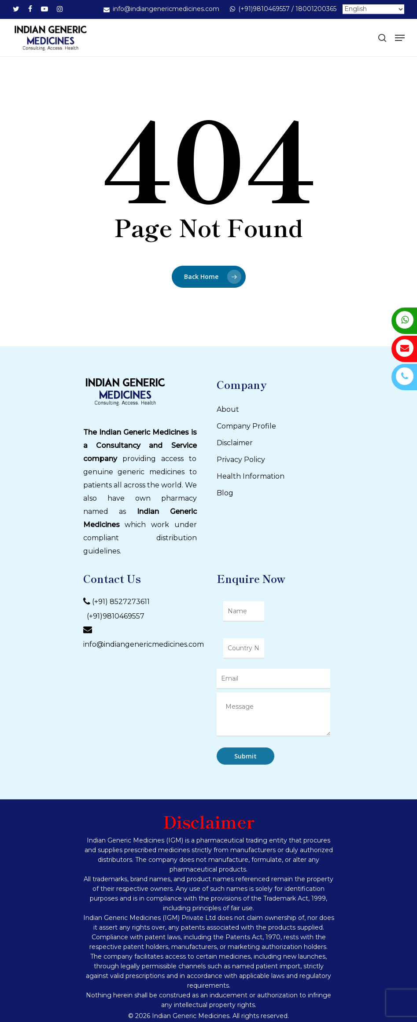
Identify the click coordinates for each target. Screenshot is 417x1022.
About (228, 409)
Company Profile (246, 426)
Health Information (250, 476)
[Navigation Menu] (400, 37)
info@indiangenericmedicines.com (143, 644)
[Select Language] (373, 9)
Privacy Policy (241, 459)
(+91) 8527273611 (121, 602)
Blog (225, 493)
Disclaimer (235, 443)
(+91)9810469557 (113, 616)
